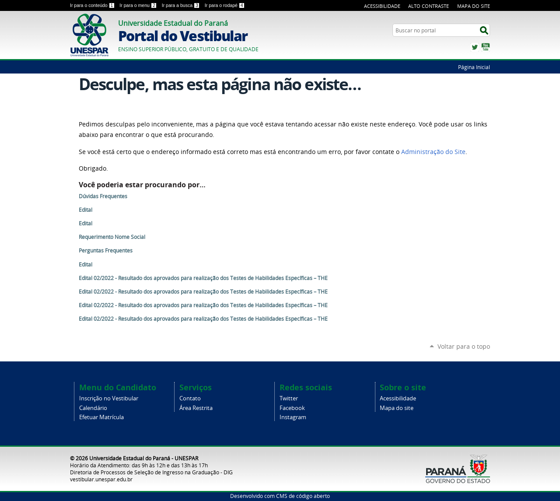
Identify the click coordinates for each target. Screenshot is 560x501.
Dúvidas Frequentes (103, 196)
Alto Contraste (428, 6)
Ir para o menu (138, 5)
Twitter (474, 47)
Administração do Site (433, 152)
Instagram (293, 417)
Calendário (93, 408)
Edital (85, 210)
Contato (190, 398)
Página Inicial (474, 66)
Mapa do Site (473, 6)
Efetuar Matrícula (101, 417)
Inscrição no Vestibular (108, 398)
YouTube (485, 47)
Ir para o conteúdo (93, 5)
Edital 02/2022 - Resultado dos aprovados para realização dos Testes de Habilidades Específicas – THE (203, 278)
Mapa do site (396, 408)
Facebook (292, 408)
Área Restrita (196, 408)
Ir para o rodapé (225, 5)
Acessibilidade (382, 6)
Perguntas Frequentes (106, 250)
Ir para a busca (181, 5)
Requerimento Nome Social (112, 237)
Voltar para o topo (464, 346)
